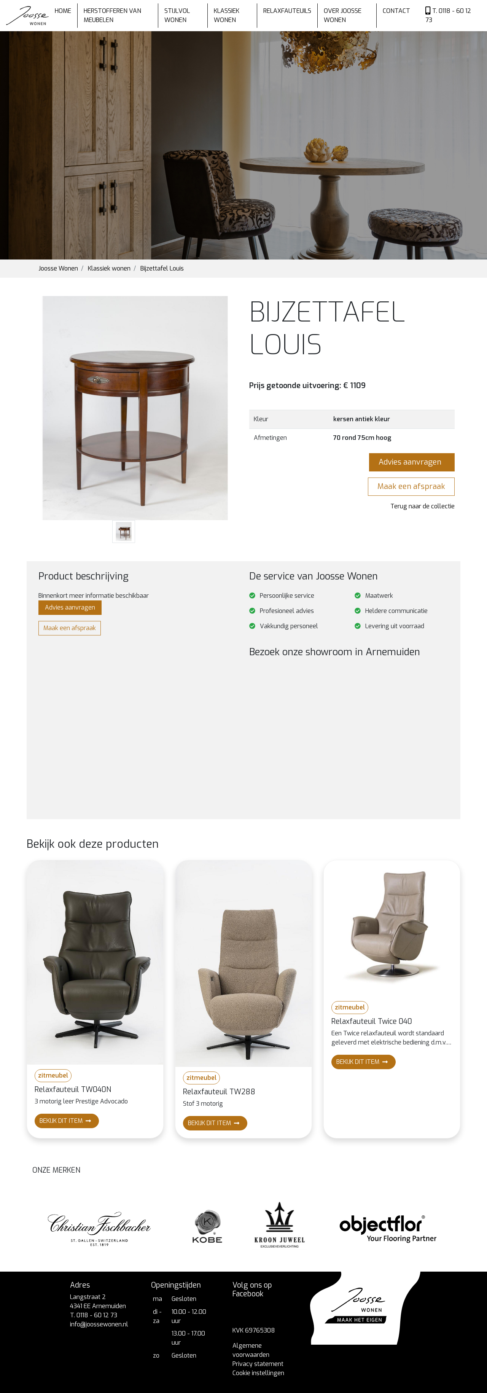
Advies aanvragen (412, 462)
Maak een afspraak (411, 486)
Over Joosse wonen (342, 15)
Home (63, 11)
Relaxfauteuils (287, 11)
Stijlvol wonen (177, 15)
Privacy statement (257, 1364)
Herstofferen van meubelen (112, 15)
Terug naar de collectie (422, 506)
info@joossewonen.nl (99, 1324)
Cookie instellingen (258, 1373)
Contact (396, 11)
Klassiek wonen (226, 15)
